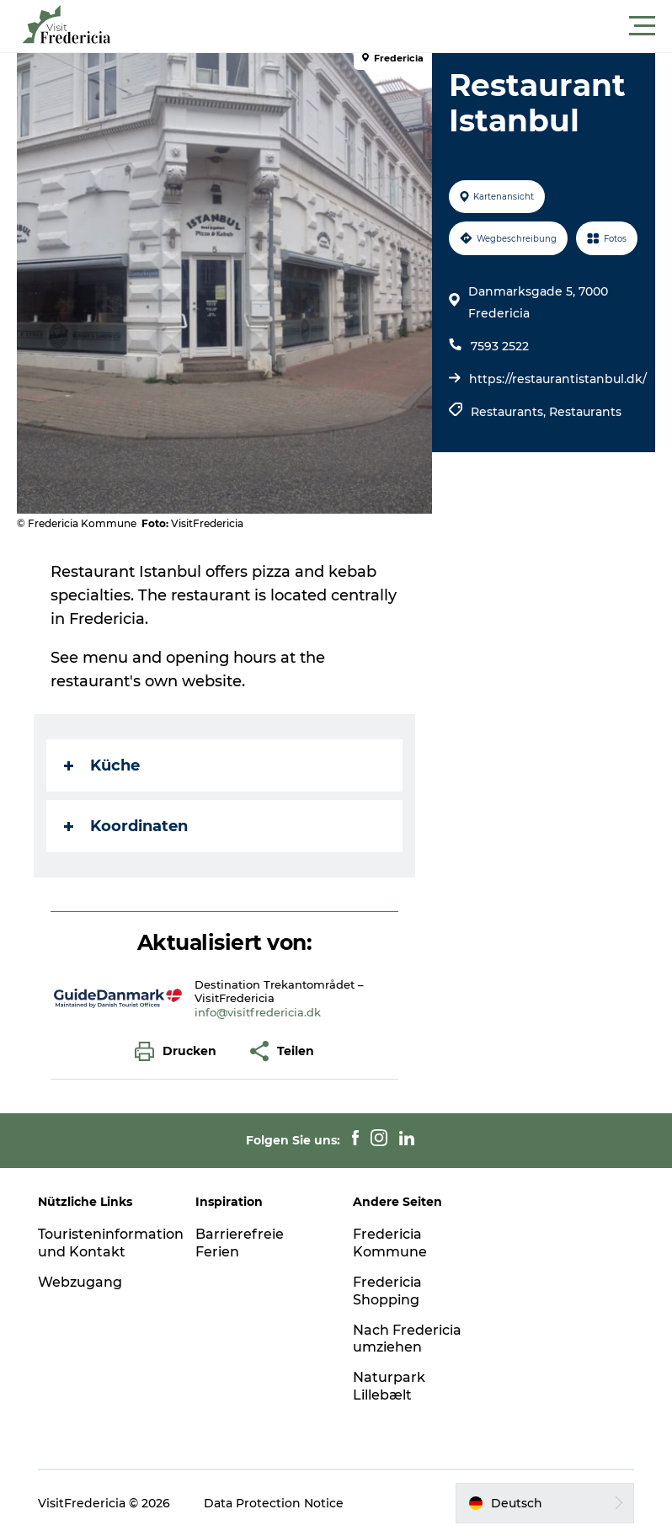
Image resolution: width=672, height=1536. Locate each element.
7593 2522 (500, 346)
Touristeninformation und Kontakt (111, 1243)
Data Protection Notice (274, 1503)
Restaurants (585, 411)
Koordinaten (126, 826)
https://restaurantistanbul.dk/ (558, 379)
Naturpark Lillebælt (389, 1386)
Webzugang (80, 1282)
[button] (411, 26)
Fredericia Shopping (387, 1291)
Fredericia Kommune (390, 1243)
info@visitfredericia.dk (258, 1012)
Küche (102, 765)
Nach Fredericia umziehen (407, 1339)
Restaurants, (510, 411)
